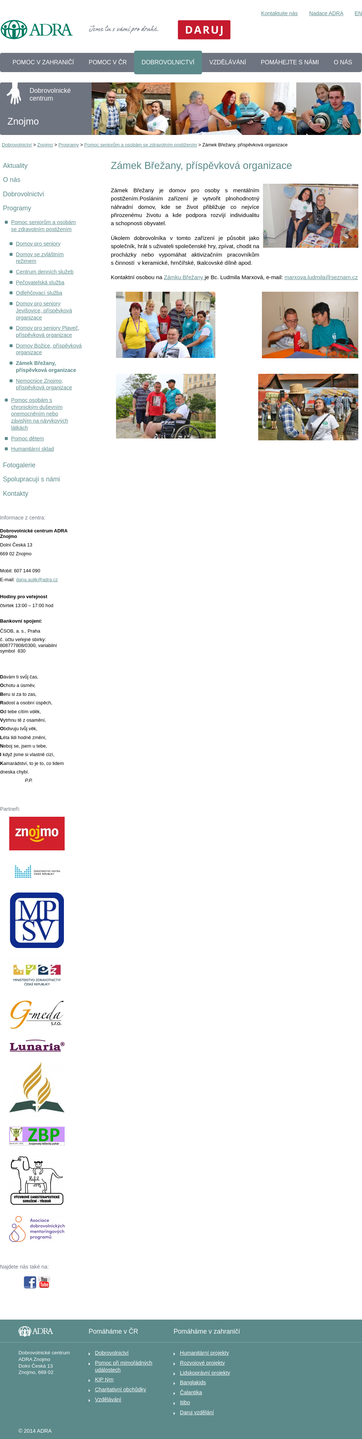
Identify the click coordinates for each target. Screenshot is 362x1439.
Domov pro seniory (38, 244)
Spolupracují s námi (31, 479)
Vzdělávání (108, 1399)
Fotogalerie (19, 465)
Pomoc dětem (27, 438)
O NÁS (343, 62)
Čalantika (191, 1392)
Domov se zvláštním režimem (40, 257)
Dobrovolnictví (17, 145)
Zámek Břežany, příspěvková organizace (46, 366)
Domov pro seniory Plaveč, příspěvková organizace (47, 331)
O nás (11, 179)
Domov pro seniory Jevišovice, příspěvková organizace (44, 310)
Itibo (185, 1402)
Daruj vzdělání (197, 1412)
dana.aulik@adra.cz (37, 579)
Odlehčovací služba (39, 293)
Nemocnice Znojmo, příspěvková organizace (44, 384)
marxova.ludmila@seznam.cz (321, 277)
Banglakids (193, 1382)
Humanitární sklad (32, 449)
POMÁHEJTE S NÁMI (290, 62)
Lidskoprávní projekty (205, 1373)
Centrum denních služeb (45, 272)
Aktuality (15, 165)
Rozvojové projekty (202, 1363)
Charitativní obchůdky (120, 1389)
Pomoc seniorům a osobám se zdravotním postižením (140, 145)
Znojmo (45, 145)
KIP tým (104, 1379)
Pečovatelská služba (40, 282)
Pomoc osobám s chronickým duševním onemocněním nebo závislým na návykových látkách (39, 414)
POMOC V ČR (108, 62)
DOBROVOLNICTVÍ (167, 62)
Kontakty (15, 493)
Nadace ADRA (326, 13)
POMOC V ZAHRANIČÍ (43, 62)
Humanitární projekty (204, 1353)
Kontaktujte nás (279, 13)
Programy (68, 145)
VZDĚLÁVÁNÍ (227, 62)
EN (358, 13)
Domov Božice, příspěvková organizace (49, 349)
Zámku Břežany (184, 277)
